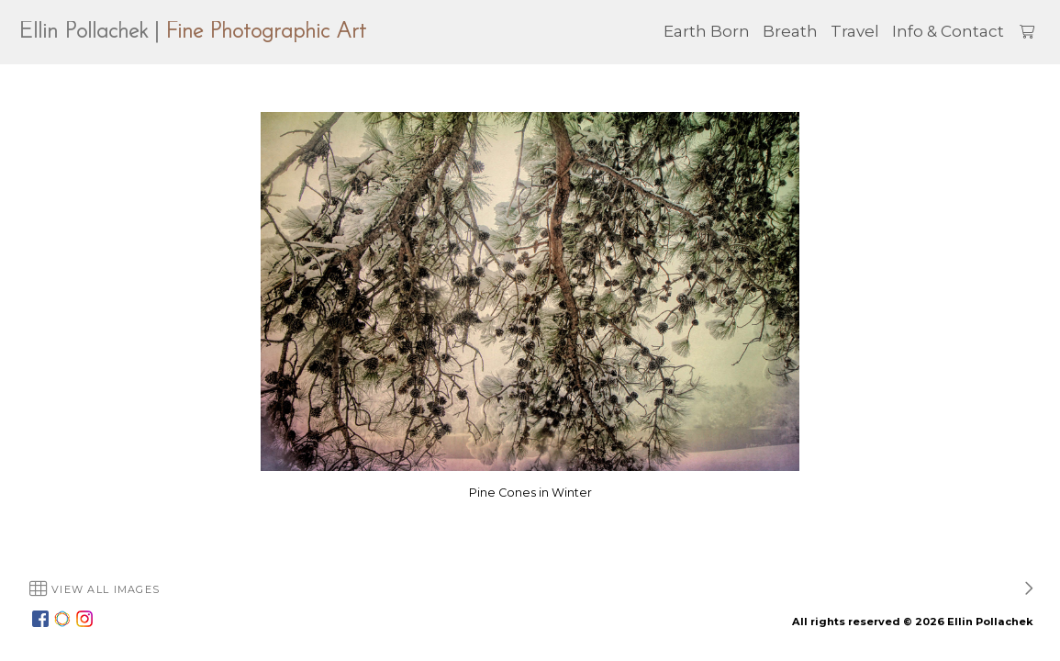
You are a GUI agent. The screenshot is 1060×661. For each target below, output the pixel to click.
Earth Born (707, 31)
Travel (855, 31)
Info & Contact (948, 31)
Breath (790, 31)
